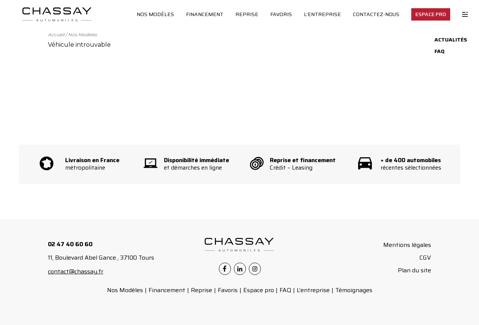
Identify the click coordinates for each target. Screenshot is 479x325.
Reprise (246, 14)
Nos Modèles (155, 14)
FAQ (285, 290)
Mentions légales (407, 245)
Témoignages (353, 290)
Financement (204, 14)
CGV (425, 257)
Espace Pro (430, 14)
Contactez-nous (376, 14)
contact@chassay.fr (75, 271)
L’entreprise (322, 14)
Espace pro (258, 290)
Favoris (281, 14)
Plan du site (414, 270)
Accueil (56, 34)
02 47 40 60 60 (70, 244)
